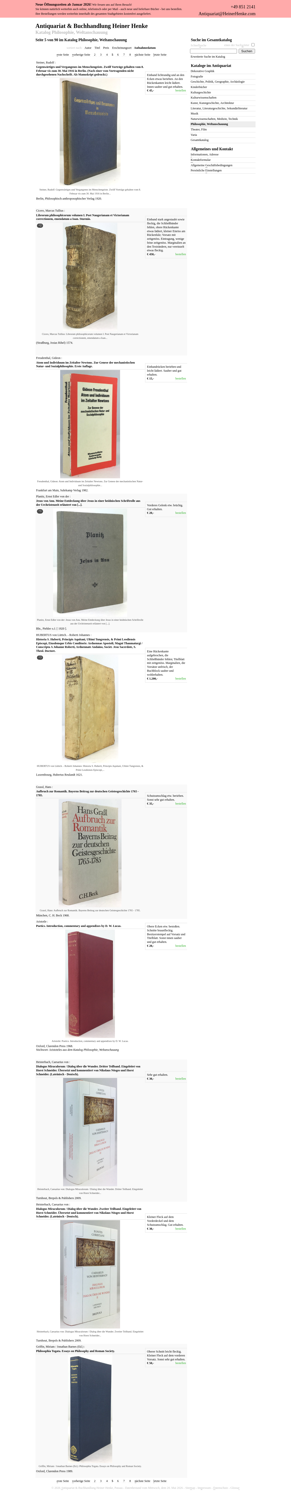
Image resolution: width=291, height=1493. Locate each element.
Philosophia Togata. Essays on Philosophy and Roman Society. (75, 1351)
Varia (194, 135)
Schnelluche (198, 45)
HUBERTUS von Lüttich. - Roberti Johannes (63, 635)
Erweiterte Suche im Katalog (208, 56)
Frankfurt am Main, (48, 490)
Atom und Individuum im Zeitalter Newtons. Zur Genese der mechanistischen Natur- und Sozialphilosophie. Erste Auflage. (85, 364)
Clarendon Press (56, 1046)
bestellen (180, 90)
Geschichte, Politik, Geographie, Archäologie (218, 81)
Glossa (234, 1488)
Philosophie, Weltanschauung (101, 1049)
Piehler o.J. (49, 628)
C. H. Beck (56, 915)
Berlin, (40, 198)
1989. (69, 1471)
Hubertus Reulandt (64, 774)
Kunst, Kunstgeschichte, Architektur (212, 103)
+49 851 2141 (243, 6)
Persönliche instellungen (206, 171)
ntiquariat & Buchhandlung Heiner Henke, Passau (92, 1488)
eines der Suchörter (236, 45)
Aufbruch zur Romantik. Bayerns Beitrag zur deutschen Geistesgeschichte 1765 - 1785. (87, 793)
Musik (194, 113)
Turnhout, (42, 1198)
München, (42, 915)
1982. (85, 490)
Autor (87, 48)
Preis (106, 48)
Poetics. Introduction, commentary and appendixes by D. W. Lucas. (79, 926)
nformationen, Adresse (205, 155)
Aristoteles (55, 1049)
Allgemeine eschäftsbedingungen (211, 166)
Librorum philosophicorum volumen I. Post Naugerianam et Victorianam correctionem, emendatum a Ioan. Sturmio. (82, 217)
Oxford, (40, 1046)
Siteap (190, 1488)
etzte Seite (160, 55)
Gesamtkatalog (200, 140)
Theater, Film (199, 129)
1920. (98, 198)
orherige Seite (81, 55)
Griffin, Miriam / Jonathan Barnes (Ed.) (59, 1346)
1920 (61, 628)
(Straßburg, (43, 342)
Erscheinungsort (122, 48)
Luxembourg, (44, 774)
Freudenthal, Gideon (48, 358)
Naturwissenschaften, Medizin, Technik (214, 119)
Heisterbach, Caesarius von (52, 1062)
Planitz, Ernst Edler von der (52, 496)
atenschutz (220, 1488)
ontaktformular (201, 160)
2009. (78, 1198)
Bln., (39, 628)
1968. (66, 915)
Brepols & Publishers (61, 1198)
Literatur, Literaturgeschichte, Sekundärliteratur (219, 108)
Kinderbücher (199, 87)
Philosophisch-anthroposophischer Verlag (70, 198)
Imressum (204, 1488)
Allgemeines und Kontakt (212, 149)
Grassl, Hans (43, 787)
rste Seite (63, 55)
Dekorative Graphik (202, 71)
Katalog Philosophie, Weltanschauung (71, 33)
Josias (54, 342)
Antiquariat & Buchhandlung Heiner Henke (91, 25)
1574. (69, 342)
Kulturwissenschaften (203, 97)
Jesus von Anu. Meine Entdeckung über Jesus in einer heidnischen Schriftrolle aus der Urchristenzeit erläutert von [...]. (88, 502)
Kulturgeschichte (201, 92)
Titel (97, 48)
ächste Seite (142, 55)
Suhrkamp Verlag (71, 490)
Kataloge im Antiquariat (211, 65)
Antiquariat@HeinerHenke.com (227, 13)
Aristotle (41, 921)
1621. (79, 774)
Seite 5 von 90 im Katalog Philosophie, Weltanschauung (81, 40)
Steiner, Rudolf (45, 62)
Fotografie (197, 76)
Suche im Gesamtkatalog (211, 40)
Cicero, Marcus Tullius (50, 210)
